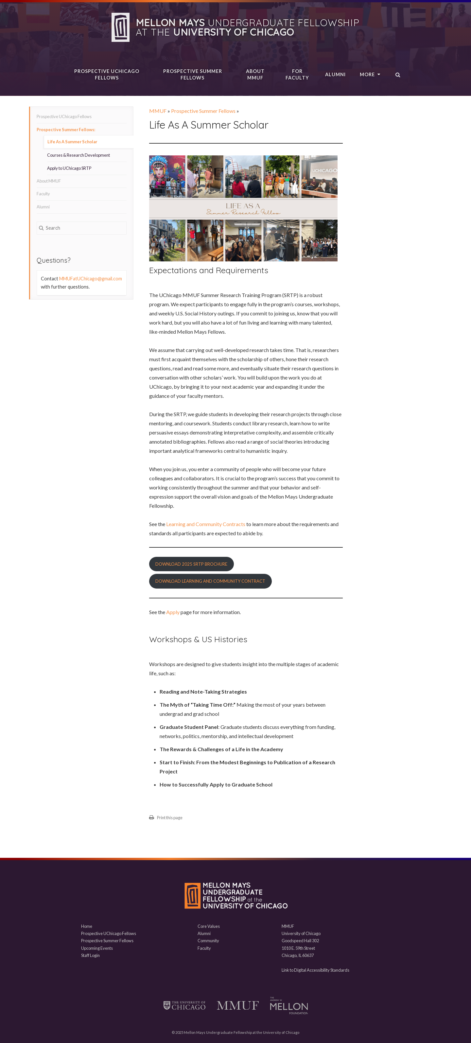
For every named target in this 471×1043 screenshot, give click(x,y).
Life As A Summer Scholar (72, 141)
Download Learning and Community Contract (210, 581)
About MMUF (255, 74)
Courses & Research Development (78, 155)
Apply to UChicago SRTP (69, 168)
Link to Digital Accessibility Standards (315, 970)
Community (208, 940)
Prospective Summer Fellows (192, 74)
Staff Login (90, 955)
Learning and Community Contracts (205, 524)
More (370, 74)
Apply (173, 612)
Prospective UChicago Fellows (106, 74)
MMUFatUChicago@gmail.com (90, 278)
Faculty (43, 193)
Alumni (335, 74)
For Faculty (297, 74)
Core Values (209, 926)
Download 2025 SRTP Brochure (191, 564)
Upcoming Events (97, 948)
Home (86, 926)
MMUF (157, 111)
